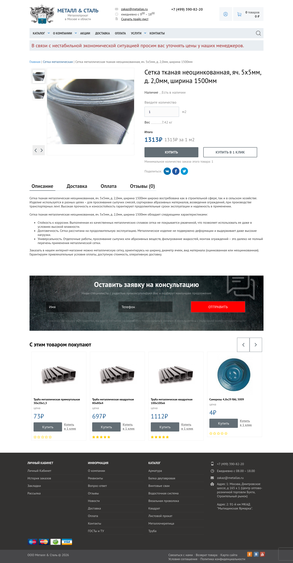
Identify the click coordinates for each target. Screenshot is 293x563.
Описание (42, 186)
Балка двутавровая (161, 478)
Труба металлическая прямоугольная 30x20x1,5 (57, 401)
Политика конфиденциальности (222, 559)
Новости (94, 501)
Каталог (39, 33)
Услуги (136, 33)
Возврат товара (207, 555)
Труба (152, 531)
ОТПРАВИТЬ (218, 307)
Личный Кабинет (39, 471)
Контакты (157, 33)
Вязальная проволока (163, 501)
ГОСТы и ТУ (96, 531)
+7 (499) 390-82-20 (187, 9)
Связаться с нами (180, 555)
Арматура (155, 471)
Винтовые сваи (158, 486)
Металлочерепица (161, 523)
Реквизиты (95, 478)
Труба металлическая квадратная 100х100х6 (171, 401)
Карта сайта (229, 555)
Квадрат (154, 508)
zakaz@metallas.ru (134, 9)
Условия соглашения (182, 559)
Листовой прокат (160, 516)
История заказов (39, 478)
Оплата (120, 33)
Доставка (102, 33)
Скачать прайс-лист (135, 19)
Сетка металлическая (58, 62)
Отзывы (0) (142, 186)
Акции (85, 33)
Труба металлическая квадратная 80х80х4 (113, 401)
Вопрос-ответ (97, 486)
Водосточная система (163, 493)
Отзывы (93, 493)
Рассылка (34, 493)
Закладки (34, 486)
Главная (35, 62)
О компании (62, 33)
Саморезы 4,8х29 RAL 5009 (226, 399)
